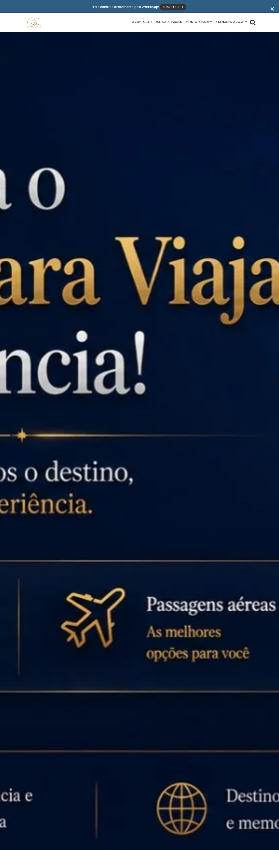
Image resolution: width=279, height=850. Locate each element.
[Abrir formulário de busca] (253, 22)
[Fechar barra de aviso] (272, 6)
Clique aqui (174, 6)
